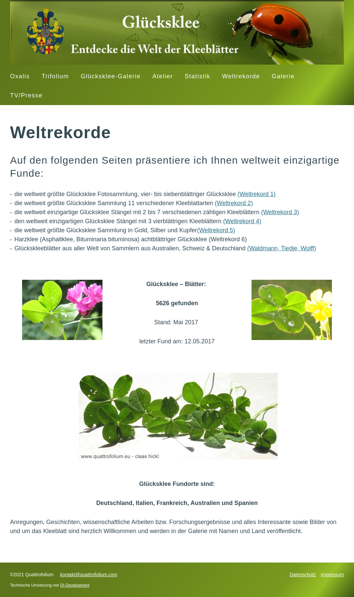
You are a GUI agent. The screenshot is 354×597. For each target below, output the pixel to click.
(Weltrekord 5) (216, 230)
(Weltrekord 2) (234, 203)
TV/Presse (26, 95)
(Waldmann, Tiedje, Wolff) (281, 248)
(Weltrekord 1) (256, 194)
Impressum (332, 574)
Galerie (283, 76)
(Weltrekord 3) (280, 212)
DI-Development (74, 585)
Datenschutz (303, 574)
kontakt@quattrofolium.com (88, 574)
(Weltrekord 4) (242, 221)
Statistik (198, 76)
